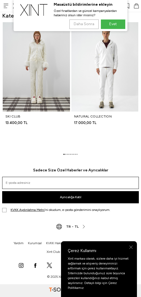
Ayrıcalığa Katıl (70, 197)
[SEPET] (136, 6)
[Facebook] (35, 266)
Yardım (19, 243)
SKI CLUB (12, 116)
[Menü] (6, 6)
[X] (49, 266)
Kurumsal (35, 243)
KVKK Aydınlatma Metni (28, 210)
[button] (64, 154)
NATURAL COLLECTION (93, 116)
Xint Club (53, 252)
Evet (113, 24)
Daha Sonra (84, 24)
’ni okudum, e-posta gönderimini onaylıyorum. (56, 210)
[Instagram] (21, 266)
